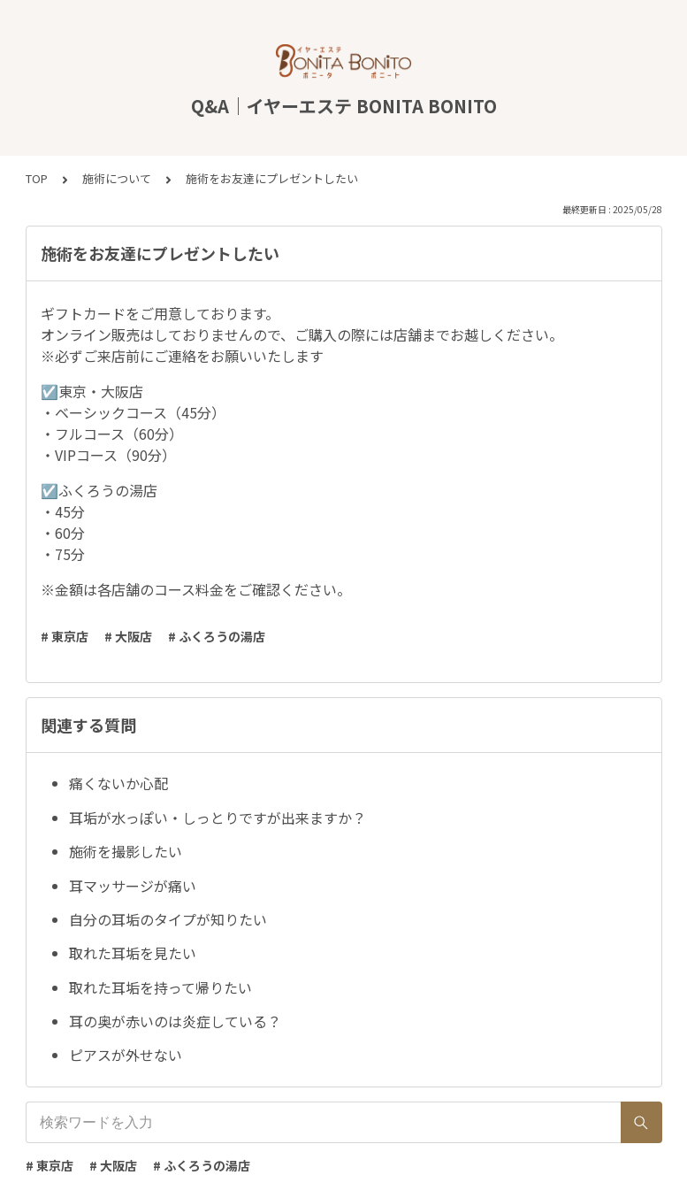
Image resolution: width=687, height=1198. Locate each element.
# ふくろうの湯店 (216, 636)
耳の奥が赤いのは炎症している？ (175, 1021)
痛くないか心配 (118, 783)
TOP (37, 178)
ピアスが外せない (125, 1054)
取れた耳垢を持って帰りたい (160, 987)
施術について (116, 178)
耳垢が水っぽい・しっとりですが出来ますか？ (217, 817)
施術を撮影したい (125, 851)
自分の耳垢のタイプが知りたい (168, 919)
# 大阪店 (128, 636)
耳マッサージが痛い (132, 885)
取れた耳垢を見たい (132, 953)
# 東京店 (64, 636)
